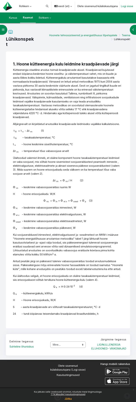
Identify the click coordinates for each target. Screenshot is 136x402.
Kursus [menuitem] (13, 17)
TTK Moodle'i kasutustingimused (68, 394)
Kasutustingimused (68, 375)
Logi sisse (127, 6)
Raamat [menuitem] (28, 17)
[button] (47, 6)
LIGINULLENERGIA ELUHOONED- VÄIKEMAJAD (108, 346)
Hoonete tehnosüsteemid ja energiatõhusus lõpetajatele (83, 35)
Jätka (68, 398)
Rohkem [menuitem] (24, 6)
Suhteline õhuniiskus (22, 346)
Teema (126, 35)
